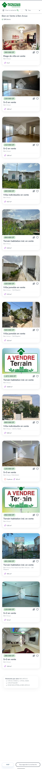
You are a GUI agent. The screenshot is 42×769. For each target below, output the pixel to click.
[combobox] (34, 10)
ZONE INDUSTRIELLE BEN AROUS (19, 685)
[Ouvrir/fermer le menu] (39, 4)
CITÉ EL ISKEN (24, 681)
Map (7, 765)
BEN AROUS (23, 679)
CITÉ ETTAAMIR (13, 683)
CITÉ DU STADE (13, 681)
